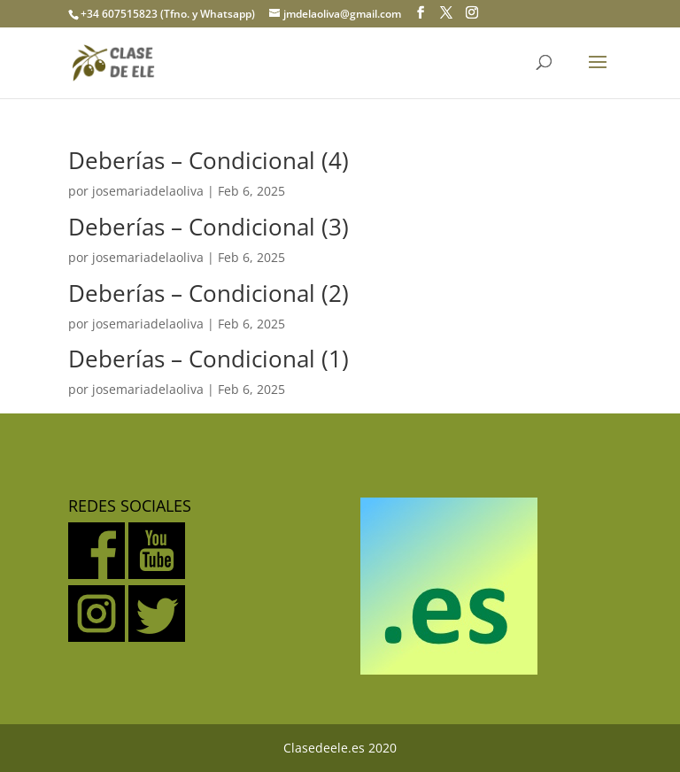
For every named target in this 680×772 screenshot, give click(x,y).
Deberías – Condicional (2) (208, 293)
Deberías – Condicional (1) (208, 358)
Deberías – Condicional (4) (208, 160)
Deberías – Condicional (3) (208, 227)
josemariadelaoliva (148, 190)
